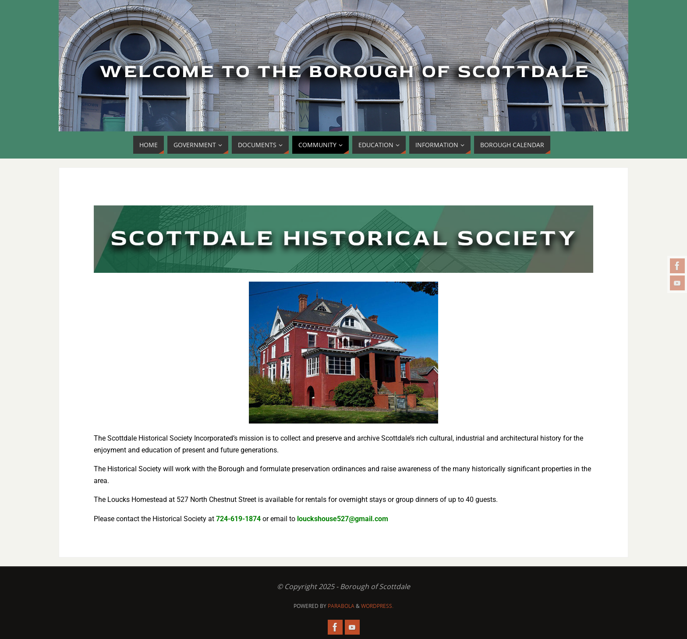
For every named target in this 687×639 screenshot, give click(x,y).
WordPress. (377, 606)
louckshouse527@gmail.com (342, 519)
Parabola (341, 606)
